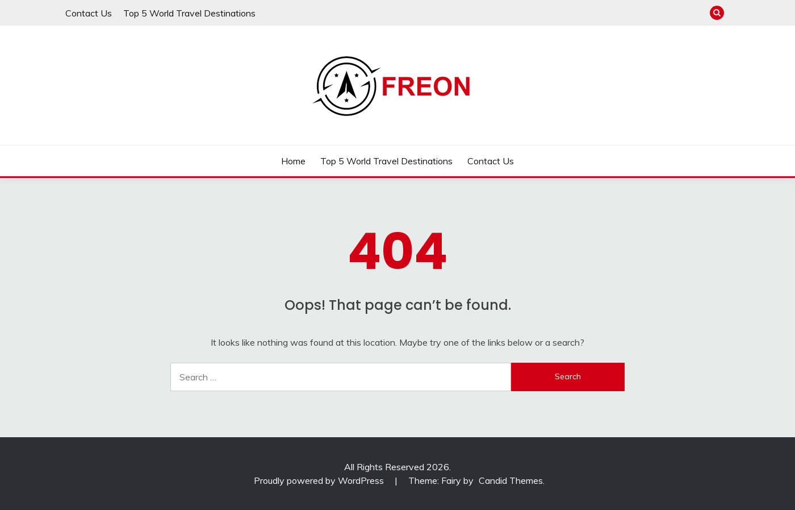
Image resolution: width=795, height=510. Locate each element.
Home (293, 161)
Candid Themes (511, 480)
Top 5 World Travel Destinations (189, 13)
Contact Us (88, 13)
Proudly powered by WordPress (320, 480)
